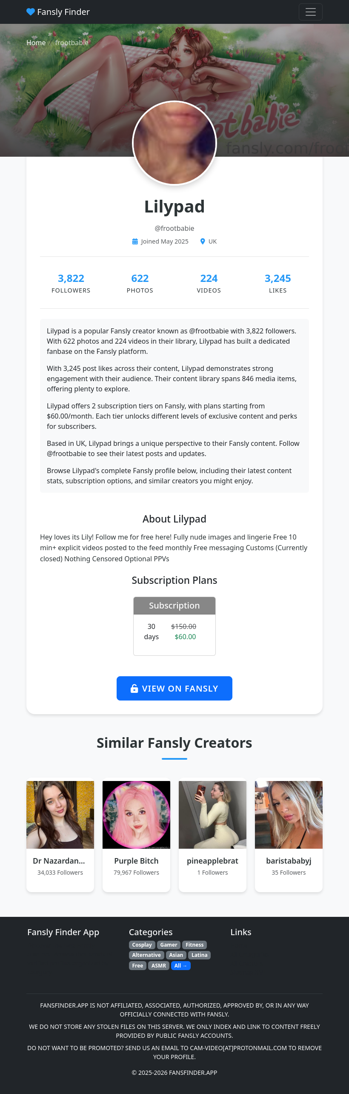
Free (137, 965)
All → (181, 965)
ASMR (159, 965)
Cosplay (142, 944)
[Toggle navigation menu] (311, 11)
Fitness (194, 944)
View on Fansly (174, 688)
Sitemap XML (248, 972)
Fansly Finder (58, 11)
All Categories (249, 954)
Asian (176, 955)
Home (36, 42)
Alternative (146, 955)
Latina (200, 955)
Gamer (168, 944)
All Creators (246, 963)
